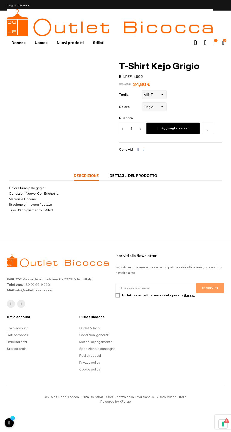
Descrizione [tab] (86, 194)
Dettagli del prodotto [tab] (133, 194)
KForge (125, 420)
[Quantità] (131, 147)
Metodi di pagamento (96, 361)
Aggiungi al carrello (173, 147)
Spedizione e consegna (97, 368)
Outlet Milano (89, 347)
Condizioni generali (94, 354)
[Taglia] (154, 113)
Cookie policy (89, 388)
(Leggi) (189, 314)
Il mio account (17, 347)
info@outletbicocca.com (34, 309)
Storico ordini (17, 368)
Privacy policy (89, 381)
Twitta (143, 168)
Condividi (138, 168)
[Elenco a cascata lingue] (24, 5)
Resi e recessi (90, 374)
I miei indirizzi (17, 361)
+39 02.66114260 (37, 304)
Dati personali (17, 354)
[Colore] (154, 125)
